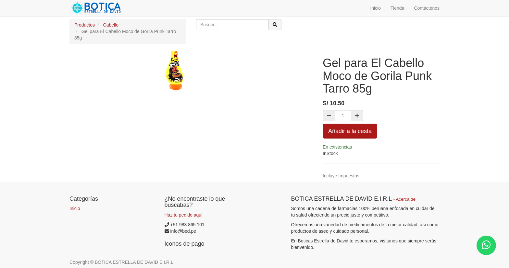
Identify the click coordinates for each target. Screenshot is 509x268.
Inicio (74, 208)
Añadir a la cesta (350, 131)
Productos (84, 25)
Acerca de (406, 199)
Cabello (110, 25)
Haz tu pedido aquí (184, 215)
